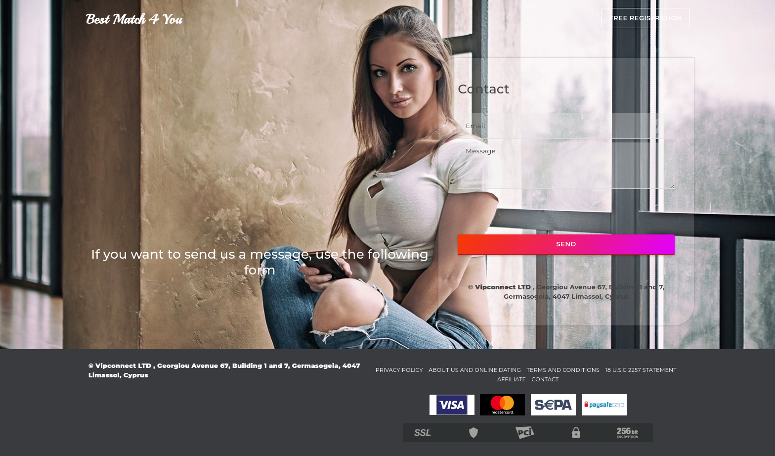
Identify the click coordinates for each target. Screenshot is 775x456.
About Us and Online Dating (501, 369)
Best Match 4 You (133, 19)
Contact (582, 379)
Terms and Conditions (602, 369)
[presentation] (533, 211)
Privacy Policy (414, 369)
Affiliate (543, 379)
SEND (566, 244)
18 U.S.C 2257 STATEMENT (479, 379)
